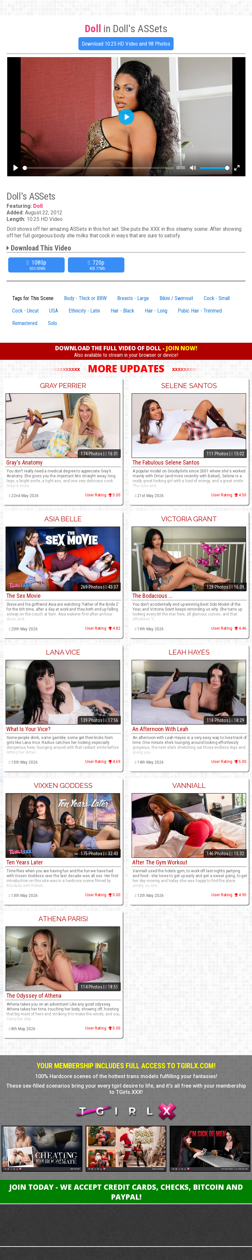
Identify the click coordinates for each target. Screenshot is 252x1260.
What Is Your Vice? (28, 729)
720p (97, 265)
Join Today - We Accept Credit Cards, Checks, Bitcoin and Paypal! (126, 1192)
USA (53, 311)
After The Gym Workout (159, 862)
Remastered (24, 323)
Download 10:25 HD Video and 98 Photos (126, 43)
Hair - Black (122, 311)
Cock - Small (217, 298)
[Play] (15, 168)
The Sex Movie (23, 595)
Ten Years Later (24, 862)
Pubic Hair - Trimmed (200, 311)
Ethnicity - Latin (84, 311)
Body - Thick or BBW (85, 298)
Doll (38, 206)
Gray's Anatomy (24, 462)
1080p (37, 265)
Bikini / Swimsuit (176, 298)
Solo (52, 323)
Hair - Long (156, 311)
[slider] (98, 168)
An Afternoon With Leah (160, 729)
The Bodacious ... (152, 595)
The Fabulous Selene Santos (166, 462)
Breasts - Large (133, 298)
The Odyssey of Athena (33, 995)
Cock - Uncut (25, 311)
